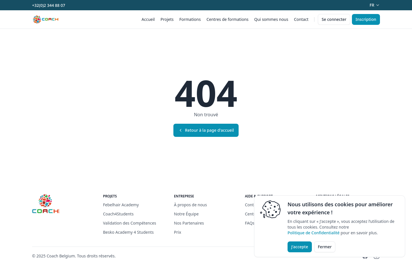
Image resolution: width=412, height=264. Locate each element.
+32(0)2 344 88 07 (48, 5)
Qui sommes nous (271, 19)
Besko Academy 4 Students (128, 232)
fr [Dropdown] (375, 5)
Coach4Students (118, 214)
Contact (301, 19)
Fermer (325, 246)
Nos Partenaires (189, 223)
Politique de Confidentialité (314, 232)
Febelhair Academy (121, 204)
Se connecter (334, 19)
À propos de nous (190, 204)
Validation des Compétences (129, 223)
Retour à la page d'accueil (206, 130)
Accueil (148, 19)
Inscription (366, 19)
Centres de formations (228, 19)
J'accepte (299, 246)
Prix (177, 232)
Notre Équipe (186, 214)
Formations (190, 19)
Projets (167, 19)
